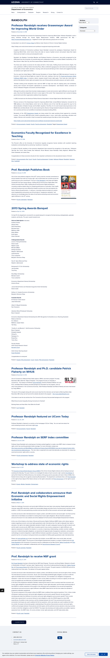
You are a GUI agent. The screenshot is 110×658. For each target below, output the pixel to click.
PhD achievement (44, 360)
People (38, 12)
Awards (28, 124)
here (36, 425)
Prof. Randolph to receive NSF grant (33, 556)
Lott (18, 408)
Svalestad (17, 161)
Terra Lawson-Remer (21, 567)
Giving (52, 12)
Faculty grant (20, 613)
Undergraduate (21, 12)
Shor (12, 161)
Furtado (51, 159)
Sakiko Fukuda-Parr (65, 542)
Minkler (23, 484)
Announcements (21, 124)
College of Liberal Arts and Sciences (22, 7)
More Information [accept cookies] (91, 654)
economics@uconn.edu (20, 640)
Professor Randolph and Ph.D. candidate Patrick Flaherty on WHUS (41, 370)
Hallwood (56, 159)
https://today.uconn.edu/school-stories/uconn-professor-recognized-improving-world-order (38, 121)
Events (36, 360)
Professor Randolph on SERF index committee (40, 437)
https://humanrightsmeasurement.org (21, 39)
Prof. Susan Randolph (17, 563)
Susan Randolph (15, 353)
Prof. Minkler (69, 473)
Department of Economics (22, 9)
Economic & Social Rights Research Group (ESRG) (27, 471)
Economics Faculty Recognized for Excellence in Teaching (41, 134)
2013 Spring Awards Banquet (29, 208)
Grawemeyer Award (62, 124)
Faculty (33, 124)
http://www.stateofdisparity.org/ (60, 394)
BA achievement (25, 360)
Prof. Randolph (72, 477)
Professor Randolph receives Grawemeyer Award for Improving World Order (41, 27)
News (12, 12)
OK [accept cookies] (103, 654)
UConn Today (30, 43)
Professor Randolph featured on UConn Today (40, 416)
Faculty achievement (40, 124)
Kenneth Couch (15, 347)
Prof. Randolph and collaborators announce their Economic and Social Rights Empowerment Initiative (41, 496)
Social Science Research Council (51, 544)
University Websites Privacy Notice (44, 655)
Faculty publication (22, 199)
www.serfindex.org (23, 538)
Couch (30, 159)
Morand (61, 159)
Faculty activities (21, 548)
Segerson (72, 159)
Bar (27, 159)
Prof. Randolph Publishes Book (30, 169)
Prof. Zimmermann (58, 479)
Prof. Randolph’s (41, 180)
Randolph (49, 124)
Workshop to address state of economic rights (40, 464)
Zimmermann (34, 484)
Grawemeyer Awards (32, 113)
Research (46, 12)
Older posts (19, 622)
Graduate (31, 12)
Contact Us (60, 12)
